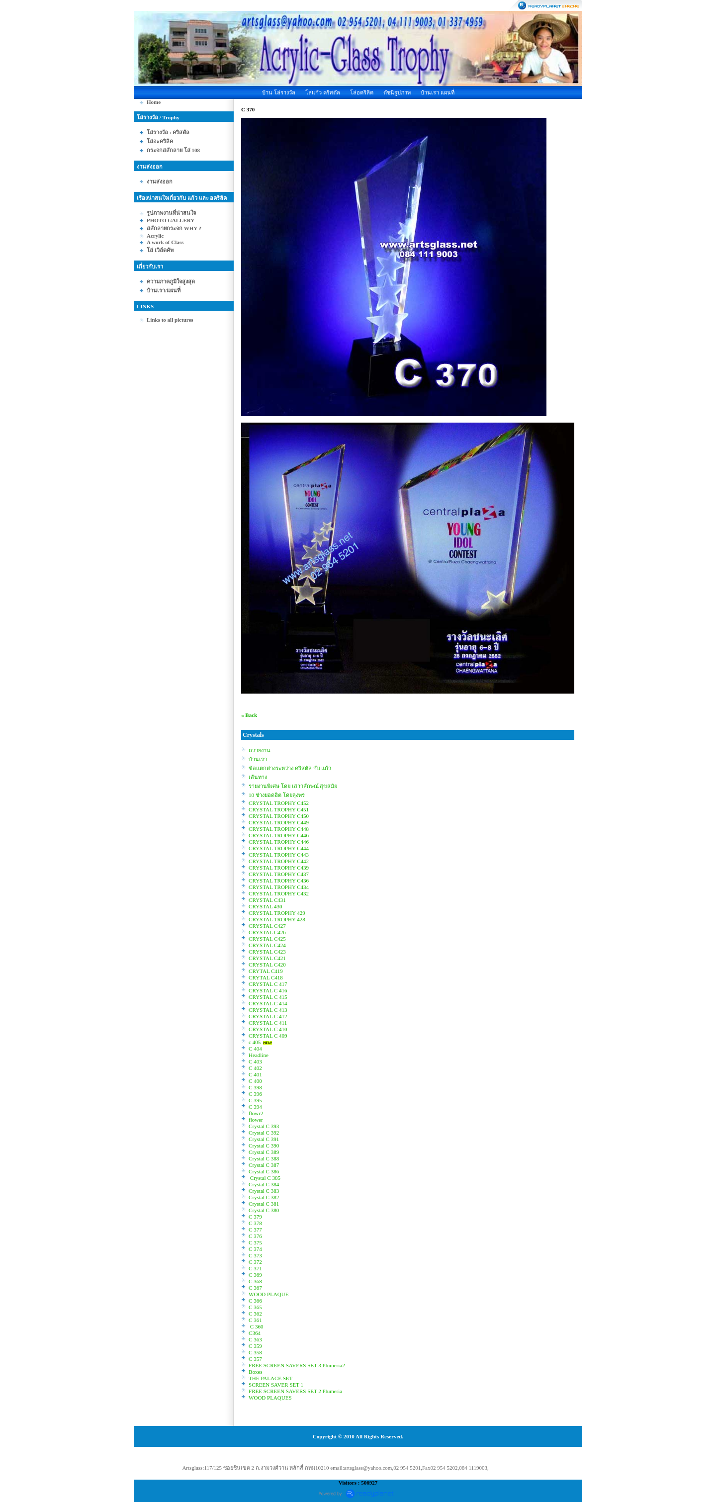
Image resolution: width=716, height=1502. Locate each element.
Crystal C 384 (264, 1184)
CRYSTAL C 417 (268, 984)
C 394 (255, 1107)
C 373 (255, 1255)
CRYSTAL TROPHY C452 (279, 803)
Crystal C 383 (264, 1191)
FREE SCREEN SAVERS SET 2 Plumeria (295, 1391)
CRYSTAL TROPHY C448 (279, 829)
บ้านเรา (258, 759)
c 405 (255, 1042)
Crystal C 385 (264, 1178)
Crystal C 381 (264, 1204)
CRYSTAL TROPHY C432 (279, 893)
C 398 (255, 1087)
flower (256, 1120)
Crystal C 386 (264, 1171)
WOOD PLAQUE (268, 1294)
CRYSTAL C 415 (268, 997)
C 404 (255, 1049)
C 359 (255, 1346)
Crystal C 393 (264, 1126)
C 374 (255, 1249)
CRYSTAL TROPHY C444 (279, 848)
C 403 (255, 1061)
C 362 (255, 1314)
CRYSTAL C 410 (268, 1029)
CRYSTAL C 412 (268, 1016)
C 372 (255, 1262)
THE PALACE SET (270, 1378)
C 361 (255, 1320)
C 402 (255, 1068)
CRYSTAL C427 (267, 926)
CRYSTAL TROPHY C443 (279, 855)
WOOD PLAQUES (270, 1398)
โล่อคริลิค (361, 92)
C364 (255, 1333)
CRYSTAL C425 (267, 939)
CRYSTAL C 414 (268, 1003)
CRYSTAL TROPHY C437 (279, 874)
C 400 (255, 1081)
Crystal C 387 (264, 1165)
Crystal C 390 (264, 1146)
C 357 (255, 1359)
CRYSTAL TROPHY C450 (279, 816)
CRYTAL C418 (266, 977)
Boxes (256, 1372)
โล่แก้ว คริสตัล (322, 92)
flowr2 (256, 1113)
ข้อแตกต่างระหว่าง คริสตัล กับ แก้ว (290, 768)
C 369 (255, 1275)
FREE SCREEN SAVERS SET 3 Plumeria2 (297, 1365)
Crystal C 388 (264, 1158)
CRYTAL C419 (266, 971)
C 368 (255, 1281)
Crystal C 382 (264, 1197)
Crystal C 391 (264, 1139)
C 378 (255, 1223)
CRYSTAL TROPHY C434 (279, 887)
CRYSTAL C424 (267, 945)
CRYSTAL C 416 (268, 990)
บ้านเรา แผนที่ (437, 92)
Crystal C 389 (264, 1152)
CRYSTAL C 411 (268, 1023)
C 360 (256, 1326)
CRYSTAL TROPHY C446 (279, 835)
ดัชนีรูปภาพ (397, 92)
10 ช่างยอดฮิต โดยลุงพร (277, 795)
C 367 (255, 1288)
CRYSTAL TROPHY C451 (279, 809)
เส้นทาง (258, 777)
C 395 (255, 1100)
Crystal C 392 (264, 1133)
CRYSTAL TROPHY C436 (279, 881)
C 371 (255, 1268)
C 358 (255, 1352)
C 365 (255, 1307)
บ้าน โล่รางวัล (278, 92)
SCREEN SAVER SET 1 (276, 1385)
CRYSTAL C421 (267, 958)
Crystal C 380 (264, 1210)
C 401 (255, 1074)
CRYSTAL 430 (265, 906)
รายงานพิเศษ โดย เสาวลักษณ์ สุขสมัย (293, 786)
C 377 (255, 1230)
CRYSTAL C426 (267, 932)
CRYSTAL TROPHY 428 (277, 919)
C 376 (255, 1236)
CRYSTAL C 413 (268, 1010)
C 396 (255, 1094)
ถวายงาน (259, 750)
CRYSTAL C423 (267, 952)
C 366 (255, 1301)
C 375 (255, 1242)
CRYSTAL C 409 (268, 1036)
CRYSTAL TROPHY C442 (279, 861)
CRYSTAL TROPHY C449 (279, 822)
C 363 (255, 1339)
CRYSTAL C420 (267, 965)
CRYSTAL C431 (267, 900)
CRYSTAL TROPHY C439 (279, 868)
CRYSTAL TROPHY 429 (277, 913)
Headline (258, 1055)
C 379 (255, 1217)
